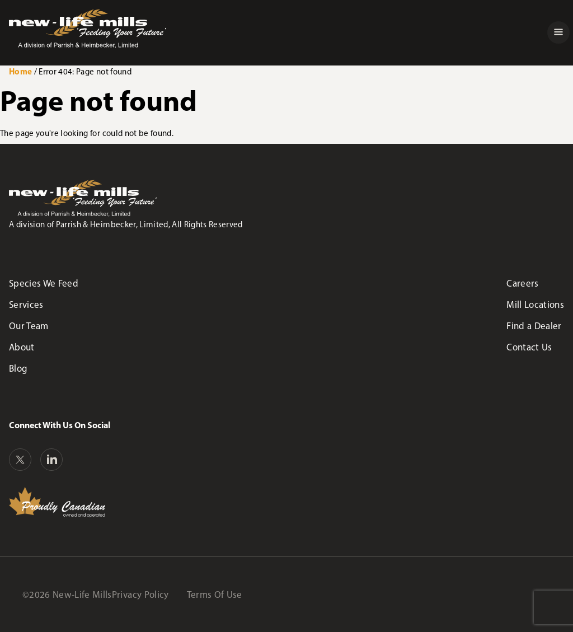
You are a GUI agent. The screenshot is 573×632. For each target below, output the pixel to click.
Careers (522, 283)
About (22, 347)
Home (20, 71)
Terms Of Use (214, 594)
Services (26, 304)
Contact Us (529, 347)
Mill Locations (535, 304)
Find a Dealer (533, 325)
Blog (18, 368)
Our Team (29, 325)
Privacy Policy (140, 594)
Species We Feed (43, 283)
